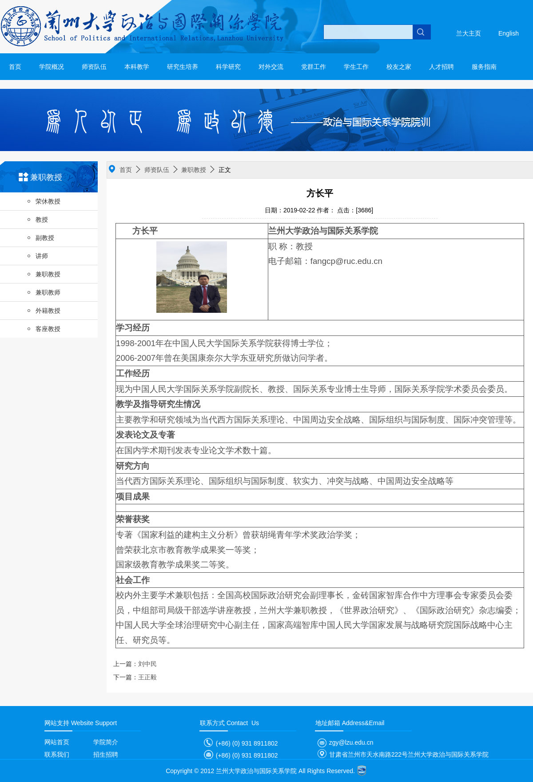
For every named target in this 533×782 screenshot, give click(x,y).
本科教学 (136, 66)
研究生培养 (182, 66)
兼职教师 (43, 292)
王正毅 (135, 677)
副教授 (40, 237)
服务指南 (484, 66)
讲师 (37, 255)
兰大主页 (468, 33)
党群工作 (313, 66)
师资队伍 (94, 66)
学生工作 (356, 66)
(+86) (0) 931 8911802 (239, 743)
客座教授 (43, 328)
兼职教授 (43, 274)
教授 (37, 219)
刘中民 (135, 663)
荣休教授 (43, 201)
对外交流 (271, 66)
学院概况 (51, 66)
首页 (15, 66)
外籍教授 (43, 310)
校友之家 (398, 66)
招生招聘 (105, 754)
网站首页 (56, 742)
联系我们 (56, 754)
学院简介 (105, 742)
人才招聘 (441, 66)
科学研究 (228, 66)
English (508, 33)
